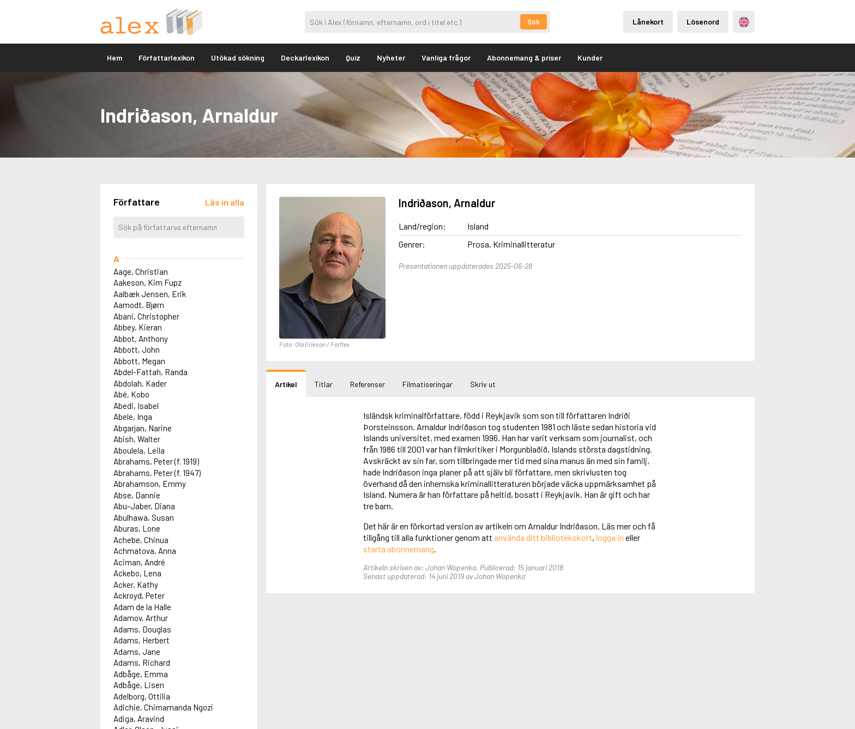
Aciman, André (139, 562)
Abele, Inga (132, 416)
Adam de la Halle (142, 607)
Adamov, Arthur (140, 618)
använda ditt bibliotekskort (543, 537)
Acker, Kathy (135, 584)
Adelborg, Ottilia (141, 696)
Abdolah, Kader (140, 383)
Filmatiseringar (427, 384)
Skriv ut (483, 384)
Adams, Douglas (142, 629)
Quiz (353, 57)
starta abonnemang (398, 549)
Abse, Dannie (136, 495)
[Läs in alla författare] (224, 202)
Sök (533, 21)
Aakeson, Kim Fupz (147, 282)
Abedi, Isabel (136, 406)
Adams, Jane (136, 651)
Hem (114, 57)
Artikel (286, 384)
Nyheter (391, 57)
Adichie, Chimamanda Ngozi (163, 707)
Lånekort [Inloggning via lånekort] (648, 21)
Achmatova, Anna (144, 551)
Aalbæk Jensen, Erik (149, 294)
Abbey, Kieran (137, 327)
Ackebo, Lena (137, 573)
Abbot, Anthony (140, 339)
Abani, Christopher (146, 316)
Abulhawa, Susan (143, 517)
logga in (610, 537)
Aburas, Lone (136, 528)
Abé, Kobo (131, 394)
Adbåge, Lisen (138, 685)
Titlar (324, 384)
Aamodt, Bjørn (138, 305)
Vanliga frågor (446, 57)
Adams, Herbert (141, 640)
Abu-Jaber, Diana (144, 506)
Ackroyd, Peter (139, 595)
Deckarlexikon (305, 57)
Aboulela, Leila (139, 450)
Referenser (367, 384)
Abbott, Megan (139, 361)
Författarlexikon (167, 57)
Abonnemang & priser (524, 57)
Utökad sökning (237, 57)
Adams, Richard (141, 662)
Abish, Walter (136, 439)
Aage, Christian (140, 271)
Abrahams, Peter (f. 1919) (156, 461)
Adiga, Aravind (138, 719)
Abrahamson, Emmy (149, 484)
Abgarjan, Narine (142, 428)
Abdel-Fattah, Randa (150, 372)
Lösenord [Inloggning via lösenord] (703, 21)
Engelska (744, 22)
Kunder (590, 57)
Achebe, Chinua (140, 540)
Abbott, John (136, 349)
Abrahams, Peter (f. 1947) (157, 473)
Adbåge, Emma (140, 674)
